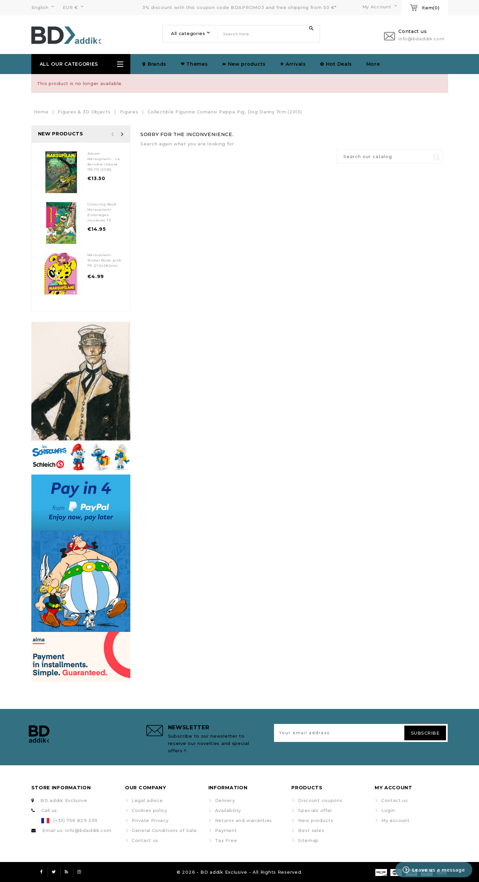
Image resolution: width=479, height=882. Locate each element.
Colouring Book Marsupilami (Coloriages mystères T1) (102, 212)
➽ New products (244, 64)
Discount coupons (320, 800)
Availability (228, 810)
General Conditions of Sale (164, 830)
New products (315, 820)
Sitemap (308, 840)
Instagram (79, 872)
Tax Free (226, 840)
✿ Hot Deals (336, 64)
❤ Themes (194, 64)
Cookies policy (149, 810)
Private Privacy (150, 820)
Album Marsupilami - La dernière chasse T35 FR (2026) (103, 161)
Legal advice (147, 800)
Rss (67, 872)
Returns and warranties (243, 820)
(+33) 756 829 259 (75, 820)
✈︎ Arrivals (293, 64)
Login (388, 810)
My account (395, 820)
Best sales (311, 830)
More (373, 64)
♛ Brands (154, 64)
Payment (226, 830)
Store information (61, 788)
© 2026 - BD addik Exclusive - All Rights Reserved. (239, 872)
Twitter (54, 872)
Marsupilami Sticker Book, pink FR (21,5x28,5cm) (104, 260)
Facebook (41, 872)
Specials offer (315, 810)
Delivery (225, 800)
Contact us (145, 840)
